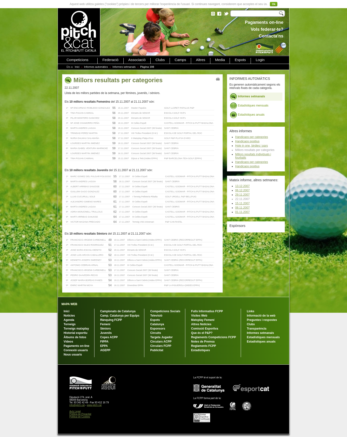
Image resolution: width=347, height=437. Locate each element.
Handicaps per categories (251, 137)
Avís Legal (75, 411)
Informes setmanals (124, 66)
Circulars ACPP (160, 341)
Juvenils (106, 333)
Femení (105, 324)
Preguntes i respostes (262, 320)
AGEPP (105, 350)
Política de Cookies (79, 416)
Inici (77, 66)
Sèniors (105, 328)
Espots (240, 60)
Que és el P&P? (202, 333)
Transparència (256, 328)
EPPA (104, 346)
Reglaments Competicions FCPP (213, 337)
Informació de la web (261, 315)
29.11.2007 (242, 194)
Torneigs (70, 324)
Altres (200, 60)
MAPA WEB (69, 304)
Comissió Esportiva (204, 328)
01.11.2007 (242, 212)
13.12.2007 (242, 186)
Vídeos (68, 341)
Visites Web (199, 315)
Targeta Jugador (161, 337)
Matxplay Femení (202, 320)
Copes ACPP (109, 337)
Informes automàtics (96, 66)
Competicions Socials (165, 311)
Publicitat (156, 350)
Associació (137, 60)
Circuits (155, 333)
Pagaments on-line (76, 346)
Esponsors (157, 328)
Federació (110, 60)
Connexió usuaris (76, 350)
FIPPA (104, 341)
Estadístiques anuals (247, 115)
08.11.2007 (242, 207)
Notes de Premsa (202, 341)
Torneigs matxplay (76, 328)
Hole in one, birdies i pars (251, 145)
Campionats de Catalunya (118, 311)
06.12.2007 (242, 190)
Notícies (69, 315)
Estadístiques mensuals (249, 105)
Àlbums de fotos (75, 337)
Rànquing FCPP (111, 320)
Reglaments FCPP (203, 346)
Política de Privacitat (80, 414)
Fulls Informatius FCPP (207, 311)
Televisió (156, 315)
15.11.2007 (242, 203)
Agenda (69, 320)
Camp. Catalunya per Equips (120, 315)
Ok (273, 4)
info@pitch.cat (77, 405)
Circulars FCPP (160, 346)
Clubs (160, 60)
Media (220, 60)
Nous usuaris (73, 354)
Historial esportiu (75, 333)
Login (260, 60)
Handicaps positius (247, 141)
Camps (180, 60)
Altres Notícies (201, 324)
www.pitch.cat (94, 405)
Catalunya (157, 324)
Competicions (77, 60)
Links (250, 311)
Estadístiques (200, 350)
